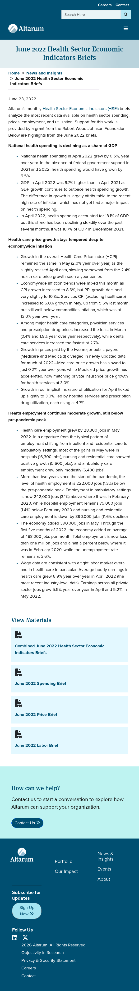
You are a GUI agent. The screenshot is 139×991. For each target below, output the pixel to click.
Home (14, 73)
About (103, 879)
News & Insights (105, 856)
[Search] (126, 14)
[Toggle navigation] (126, 28)
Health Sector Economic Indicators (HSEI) (81, 109)
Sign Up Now (26, 910)
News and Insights (44, 73)
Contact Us (24, 823)
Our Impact (66, 871)
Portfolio (63, 861)
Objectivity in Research (42, 953)
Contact (122, 5)
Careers (105, 5)
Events (104, 869)
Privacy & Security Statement (48, 960)
